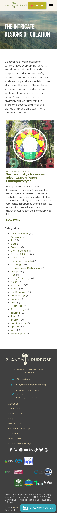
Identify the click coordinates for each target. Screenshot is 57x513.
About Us (13, 403)
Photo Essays (18, 295)
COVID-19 (16, 257)
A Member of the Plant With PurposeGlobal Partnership (28, 371)
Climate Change (19, 250)
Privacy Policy (15, 438)
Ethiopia (15, 271)
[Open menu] (51, 5)
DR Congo (16, 264)
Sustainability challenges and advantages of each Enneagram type (29, 178)
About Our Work (19, 233)
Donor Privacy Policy (19, 443)
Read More (13, 219)
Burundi (15, 247)
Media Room (15, 423)
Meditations (17, 285)
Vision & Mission (16, 408)
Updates (15, 326)
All (7, 172)
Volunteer (13, 433)
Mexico (15, 288)
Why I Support (19, 333)
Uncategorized (19, 323)
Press (14, 302)
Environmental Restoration (25, 268)
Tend (13, 316)
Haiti (13, 274)
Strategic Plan (15, 413)
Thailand (15, 319)
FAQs (11, 418)
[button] (38, 508)
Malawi (14, 281)
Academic (16, 237)
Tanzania (15, 312)
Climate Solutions (20, 254)
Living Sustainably (20, 278)
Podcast (15, 299)
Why (13, 330)
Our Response (18, 292)
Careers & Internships (19, 428)
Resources (13, 172)
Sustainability (23, 172)
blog (13, 243)
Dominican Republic (22, 261)
